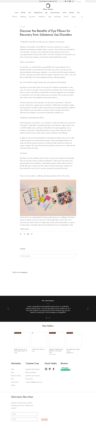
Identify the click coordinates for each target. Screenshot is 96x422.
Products (66, 16)
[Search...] (80, 1)
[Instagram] (65, 1)
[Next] (87, 308)
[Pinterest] (70, 1)
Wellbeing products (24, 229)
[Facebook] (68, 1)
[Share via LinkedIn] (28, 234)
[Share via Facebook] (20, 234)
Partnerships (57, 16)
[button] (73, 1)
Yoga (49, 16)
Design (74, 16)
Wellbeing (23, 16)
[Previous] (8, 308)
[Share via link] (32, 234)
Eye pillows (32, 16)
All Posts (14, 16)
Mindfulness (42, 16)
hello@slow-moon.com (36, 382)
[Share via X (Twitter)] (24, 234)
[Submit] (44, 419)
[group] (48, 343)
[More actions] (75, 27)
